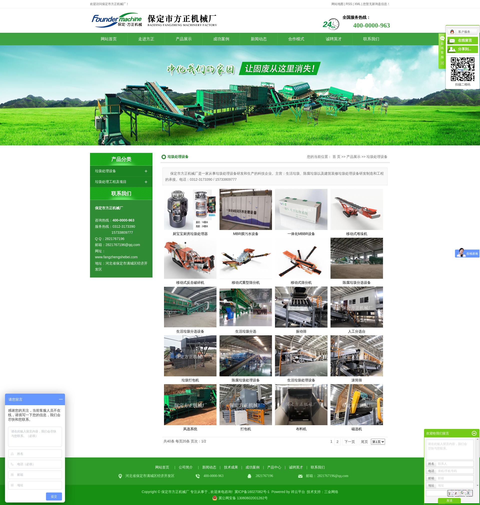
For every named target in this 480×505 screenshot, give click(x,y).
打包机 (245, 429)
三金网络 (331, 492)
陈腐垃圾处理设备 (246, 380)
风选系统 (190, 429)
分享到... (464, 49)
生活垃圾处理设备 (301, 380)
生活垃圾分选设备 (190, 331)
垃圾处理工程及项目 (110, 182)
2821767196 (326, 476)
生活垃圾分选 (245, 331)
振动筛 (301, 331)
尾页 (364, 442)
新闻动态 (259, 39)
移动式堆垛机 (356, 234)
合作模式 (296, 39)
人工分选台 (357, 331)
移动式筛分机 (301, 283)
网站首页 (109, 39)
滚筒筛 (357, 380)
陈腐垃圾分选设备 (357, 283)
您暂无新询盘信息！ (376, 4)
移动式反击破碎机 (190, 283)
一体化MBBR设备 (301, 234)
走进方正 (146, 39)
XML (357, 4)
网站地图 (338, 4)
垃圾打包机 (190, 380)
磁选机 (357, 429)
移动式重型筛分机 (246, 283)
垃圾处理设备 (105, 171)
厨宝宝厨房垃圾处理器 (190, 234)
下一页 (349, 442)
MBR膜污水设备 (245, 234)
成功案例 (221, 39)
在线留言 (465, 40)
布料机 (301, 429)
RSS (349, 4)
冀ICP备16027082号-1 (252, 492)
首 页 (336, 157)
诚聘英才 (334, 39)
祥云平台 (298, 492)
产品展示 (184, 39)
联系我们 (371, 39)
